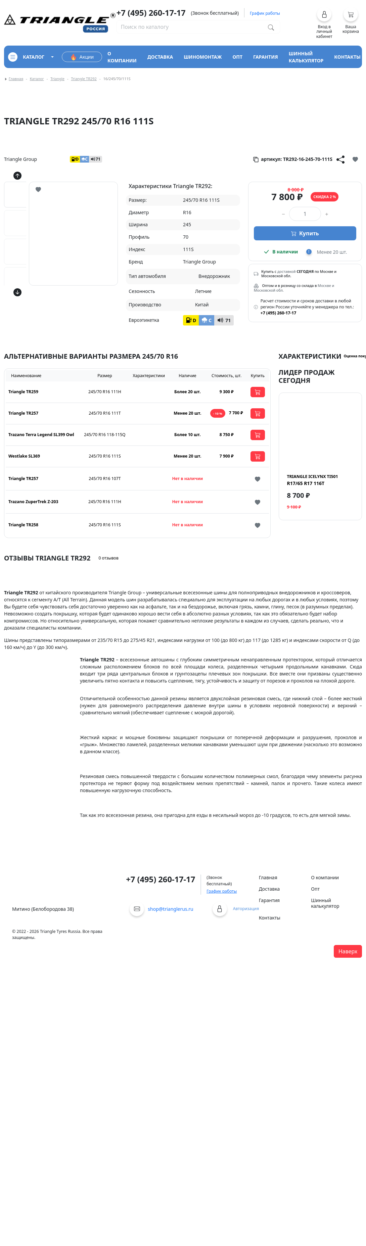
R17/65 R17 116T (312, 480)
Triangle (57, 78)
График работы (222, 891)
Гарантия (269, 900)
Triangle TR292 (83, 78)
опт (237, 57)
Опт (315, 889)
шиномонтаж (203, 57)
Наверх (347, 951)
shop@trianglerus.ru (170, 909)
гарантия (265, 57)
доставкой (286, 271)
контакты (347, 57)
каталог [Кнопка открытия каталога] (26, 57)
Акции (82, 57)
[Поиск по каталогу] (271, 26)
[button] (324, 22)
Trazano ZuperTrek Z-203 (33, 502)
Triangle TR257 (23, 413)
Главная (16, 78)
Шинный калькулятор (325, 903)
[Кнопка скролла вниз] (17, 292)
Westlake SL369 (24, 456)
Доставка (269, 889)
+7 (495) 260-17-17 (151, 12)
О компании (325, 877)
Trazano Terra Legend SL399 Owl (41, 434)
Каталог (37, 78)
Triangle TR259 (23, 392)
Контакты (269, 917)
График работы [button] (265, 13)
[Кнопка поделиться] (340, 159)
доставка (160, 57)
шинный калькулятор (306, 57)
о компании (122, 57)
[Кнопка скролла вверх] (17, 175)
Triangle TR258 (23, 525)
